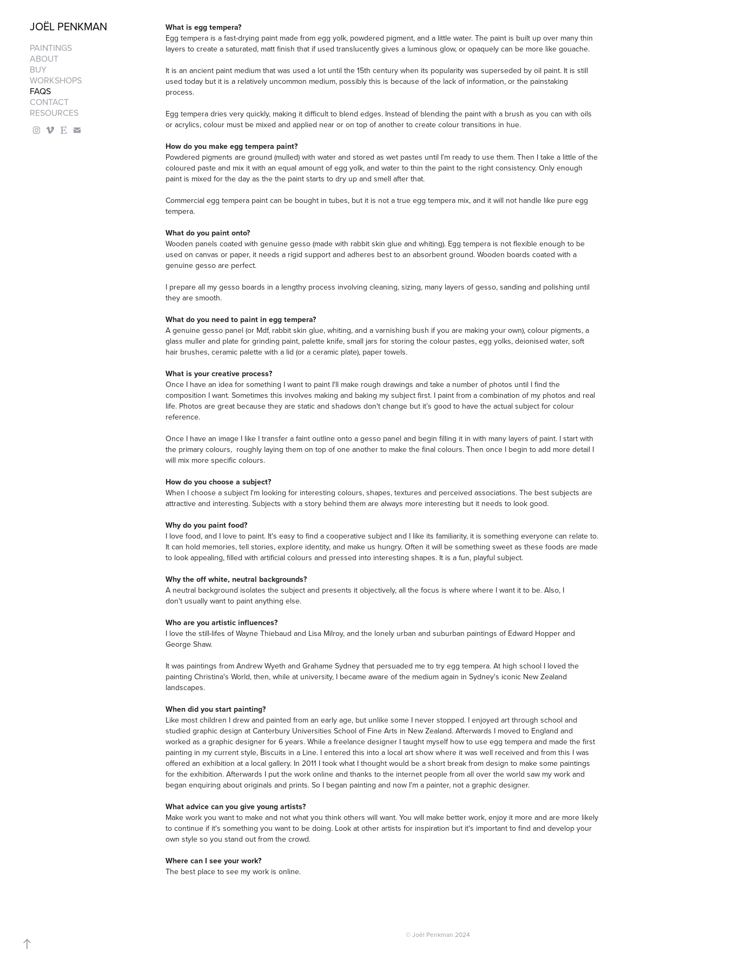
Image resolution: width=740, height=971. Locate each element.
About (44, 58)
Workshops (56, 80)
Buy (38, 69)
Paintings (51, 48)
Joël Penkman (68, 26)
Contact (49, 102)
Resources (54, 113)
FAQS (40, 91)
